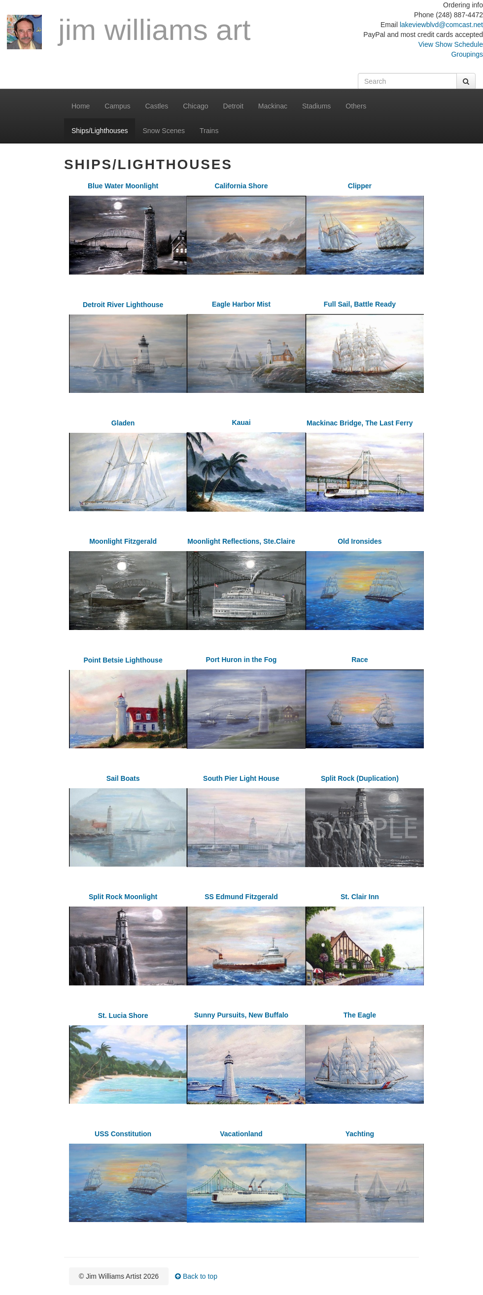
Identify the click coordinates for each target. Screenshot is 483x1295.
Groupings (467, 54)
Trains (209, 131)
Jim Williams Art (128, 31)
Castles (157, 106)
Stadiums (316, 106)
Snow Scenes (163, 131)
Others (355, 106)
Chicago (195, 106)
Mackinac (272, 106)
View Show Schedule (450, 44)
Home (80, 106)
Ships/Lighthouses (99, 131)
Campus (117, 106)
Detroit (233, 106)
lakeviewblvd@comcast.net (441, 25)
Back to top (196, 1276)
